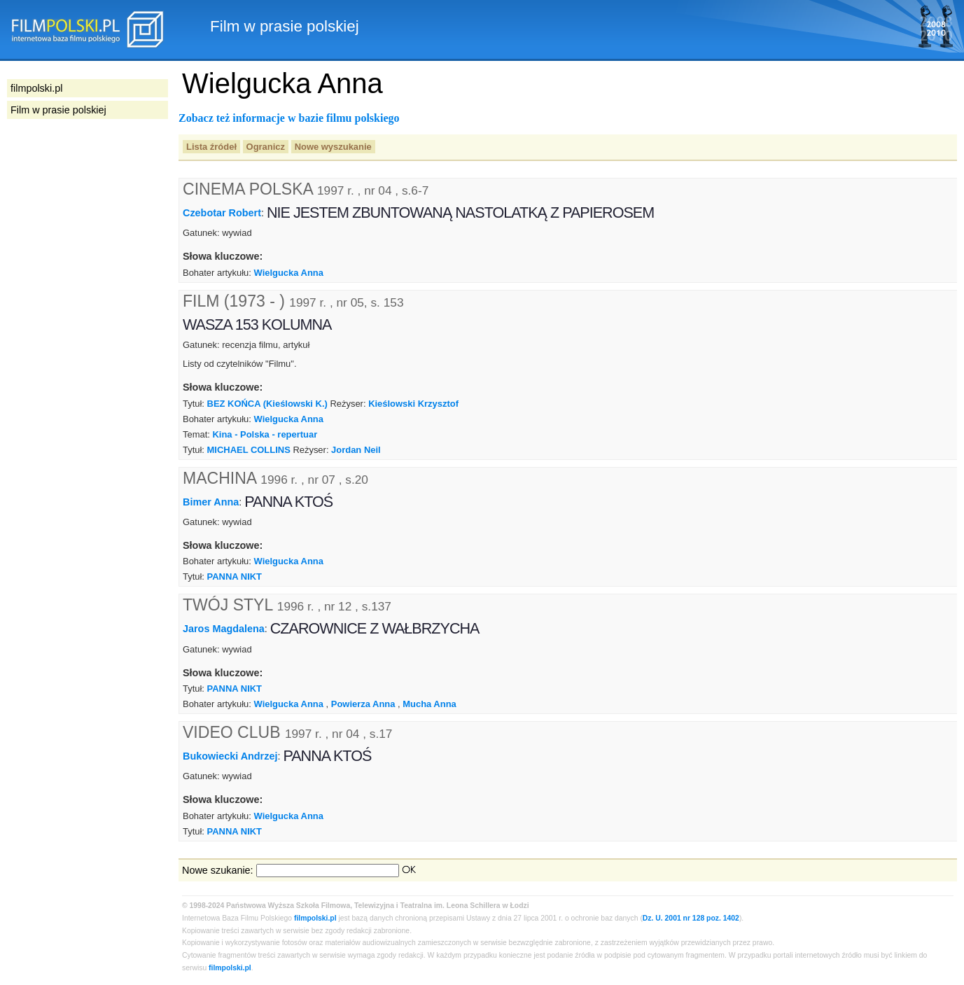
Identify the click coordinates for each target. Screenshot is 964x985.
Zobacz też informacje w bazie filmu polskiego (289, 118)
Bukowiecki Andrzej (230, 756)
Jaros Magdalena (224, 628)
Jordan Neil (356, 450)
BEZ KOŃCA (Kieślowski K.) (267, 403)
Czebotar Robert (222, 212)
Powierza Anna (363, 704)
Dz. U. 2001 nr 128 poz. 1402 (691, 918)
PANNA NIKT (234, 576)
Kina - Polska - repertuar (264, 434)
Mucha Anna (429, 704)
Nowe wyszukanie (333, 146)
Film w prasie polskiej (58, 110)
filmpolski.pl (315, 918)
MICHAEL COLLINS (249, 450)
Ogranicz (265, 146)
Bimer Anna (211, 501)
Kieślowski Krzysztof (413, 403)
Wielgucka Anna (288, 272)
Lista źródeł (211, 146)
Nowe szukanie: (217, 870)
